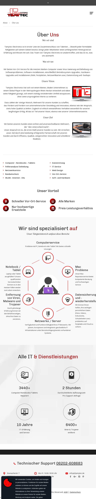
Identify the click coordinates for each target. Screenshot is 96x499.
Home (5, 23)
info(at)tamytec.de (77, 473)
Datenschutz (75, 492)
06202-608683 (69, 463)
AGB (66, 492)
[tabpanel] (24, 381)
